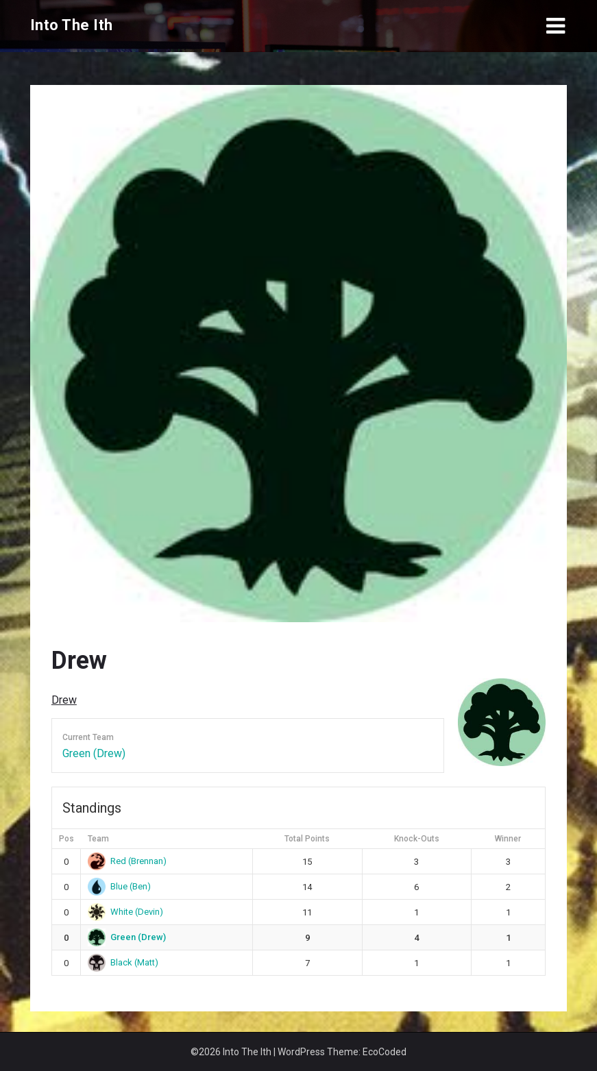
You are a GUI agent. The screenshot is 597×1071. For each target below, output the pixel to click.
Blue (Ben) (119, 886)
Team (98, 839)
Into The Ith (71, 25)
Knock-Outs (416, 839)
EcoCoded (384, 1051)
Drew (64, 699)
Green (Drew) (93, 753)
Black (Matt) (123, 962)
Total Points (307, 839)
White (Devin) (125, 912)
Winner (508, 839)
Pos (66, 839)
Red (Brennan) (127, 861)
